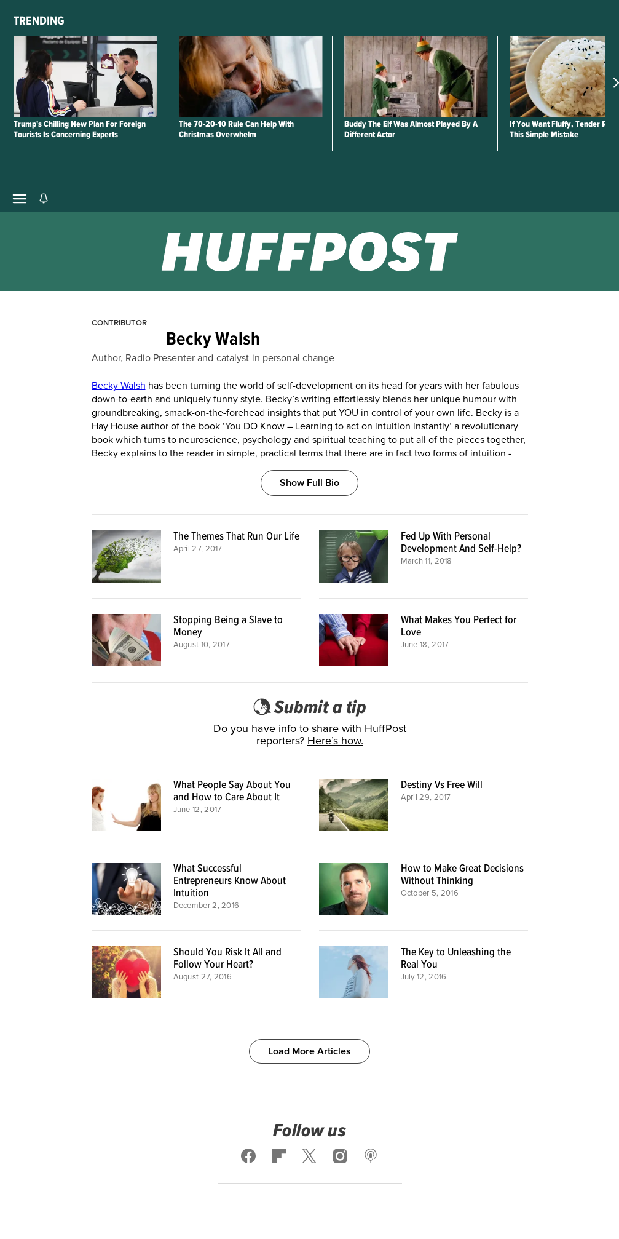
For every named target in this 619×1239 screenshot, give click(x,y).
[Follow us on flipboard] (279, 1156)
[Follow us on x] (309, 1156)
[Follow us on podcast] (370, 1156)
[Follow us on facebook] (248, 1156)
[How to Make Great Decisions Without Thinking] (353, 889)
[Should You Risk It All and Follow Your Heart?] (126, 972)
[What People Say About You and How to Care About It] (126, 805)
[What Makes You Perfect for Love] (353, 640)
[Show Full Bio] (309, 469)
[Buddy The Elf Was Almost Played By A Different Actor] (415, 76)
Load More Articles (309, 1051)
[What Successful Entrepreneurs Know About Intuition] (126, 889)
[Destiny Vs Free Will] (353, 805)
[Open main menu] (19, 198)
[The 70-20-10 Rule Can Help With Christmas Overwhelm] (250, 76)
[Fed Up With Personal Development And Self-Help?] (353, 556)
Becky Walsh (119, 386)
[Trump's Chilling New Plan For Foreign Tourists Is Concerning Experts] (85, 76)
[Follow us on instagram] (340, 1156)
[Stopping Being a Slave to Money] (126, 640)
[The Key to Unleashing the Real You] (353, 972)
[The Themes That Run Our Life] (126, 556)
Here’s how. (335, 741)
